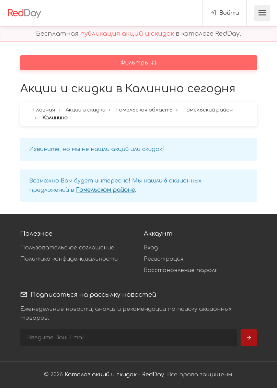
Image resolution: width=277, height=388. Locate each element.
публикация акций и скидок (127, 33)
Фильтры (135, 63)
